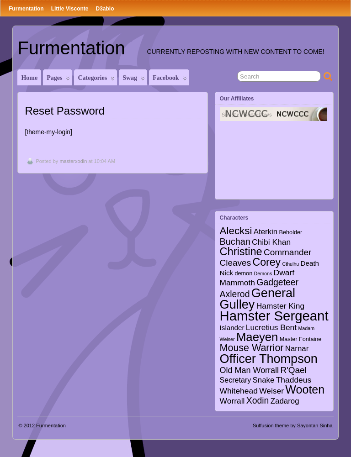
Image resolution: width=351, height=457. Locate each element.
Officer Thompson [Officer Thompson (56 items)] (269, 359)
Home (29, 77)
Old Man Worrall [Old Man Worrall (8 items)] (249, 370)
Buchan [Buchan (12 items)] (235, 241)
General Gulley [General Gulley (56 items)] (258, 298)
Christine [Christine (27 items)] (241, 251)
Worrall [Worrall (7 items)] (232, 400)
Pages (58, 79)
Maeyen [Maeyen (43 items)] (257, 337)
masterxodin (73, 161)
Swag (133, 79)
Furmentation (26, 8)
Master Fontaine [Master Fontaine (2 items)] (301, 339)
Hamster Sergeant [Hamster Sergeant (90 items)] (274, 315)
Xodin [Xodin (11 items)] (257, 400)
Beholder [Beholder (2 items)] (291, 232)
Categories (96, 79)
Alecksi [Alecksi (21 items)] (236, 230)
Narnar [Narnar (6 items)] (297, 348)
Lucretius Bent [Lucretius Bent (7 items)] (271, 327)
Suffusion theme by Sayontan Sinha (293, 425)
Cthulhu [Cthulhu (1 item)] (290, 264)
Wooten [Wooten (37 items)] (304, 389)
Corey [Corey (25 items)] (266, 262)
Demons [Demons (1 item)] (263, 273)
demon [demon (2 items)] (243, 273)
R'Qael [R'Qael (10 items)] (293, 370)
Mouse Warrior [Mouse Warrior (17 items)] (252, 347)
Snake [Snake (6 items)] (264, 380)
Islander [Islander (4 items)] (232, 327)
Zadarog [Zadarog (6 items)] (285, 401)
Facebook (170, 79)
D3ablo (105, 8)
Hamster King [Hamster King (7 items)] (280, 305)
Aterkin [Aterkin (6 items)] (265, 231)
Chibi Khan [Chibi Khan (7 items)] (271, 242)
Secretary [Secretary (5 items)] (235, 380)
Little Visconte (70, 8)
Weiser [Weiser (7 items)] (271, 390)
